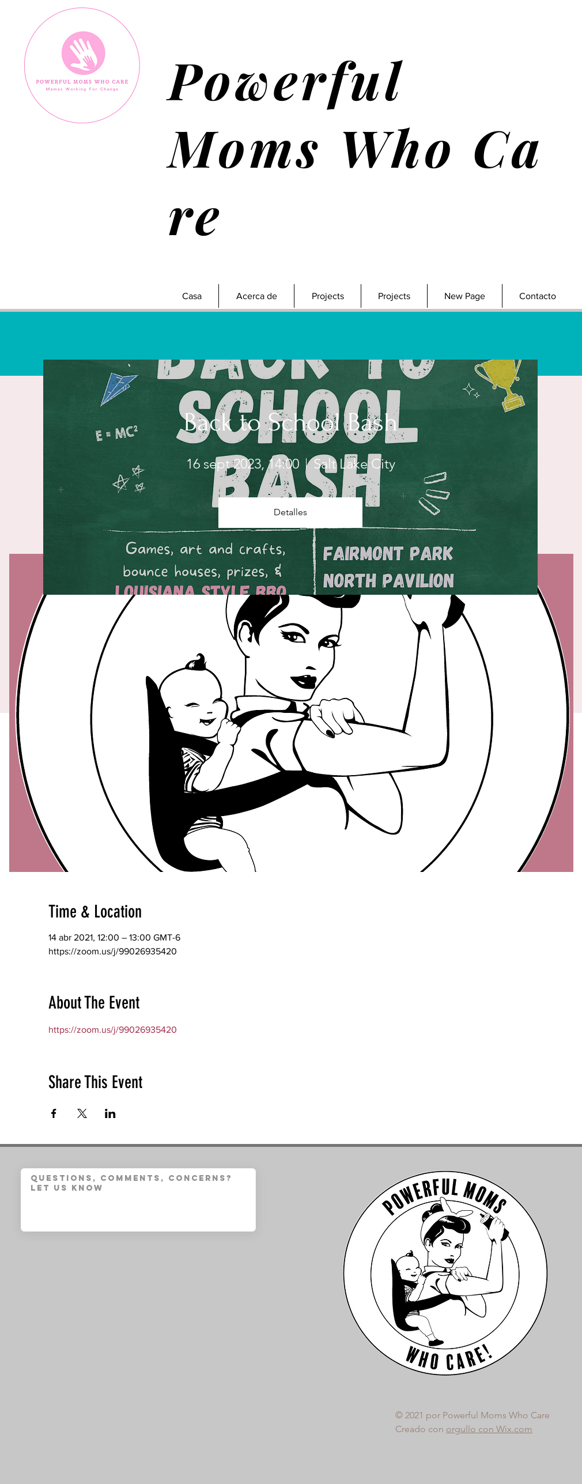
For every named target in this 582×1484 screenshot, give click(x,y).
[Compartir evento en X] (82, 1113)
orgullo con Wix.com (489, 1428)
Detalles (290, 512)
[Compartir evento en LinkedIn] (110, 1113)
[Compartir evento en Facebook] (53, 1113)
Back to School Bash (291, 422)
